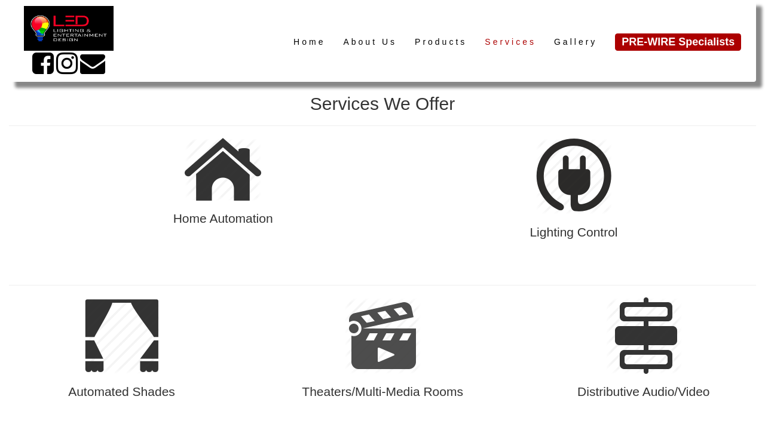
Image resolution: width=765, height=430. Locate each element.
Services (510, 42)
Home (309, 42)
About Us (370, 42)
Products (441, 42)
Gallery (575, 42)
